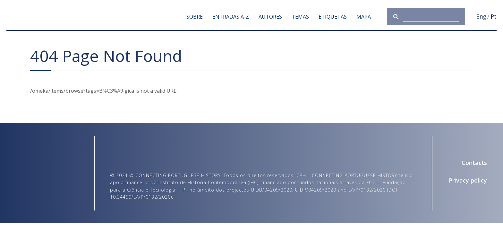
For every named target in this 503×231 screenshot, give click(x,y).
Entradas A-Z (230, 16)
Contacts (474, 163)
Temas (300, 16)
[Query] (431, 16)
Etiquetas (333, 16)
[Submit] (398, 16)
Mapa (363, 16)
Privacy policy (468, 180)
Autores (270, 16)
